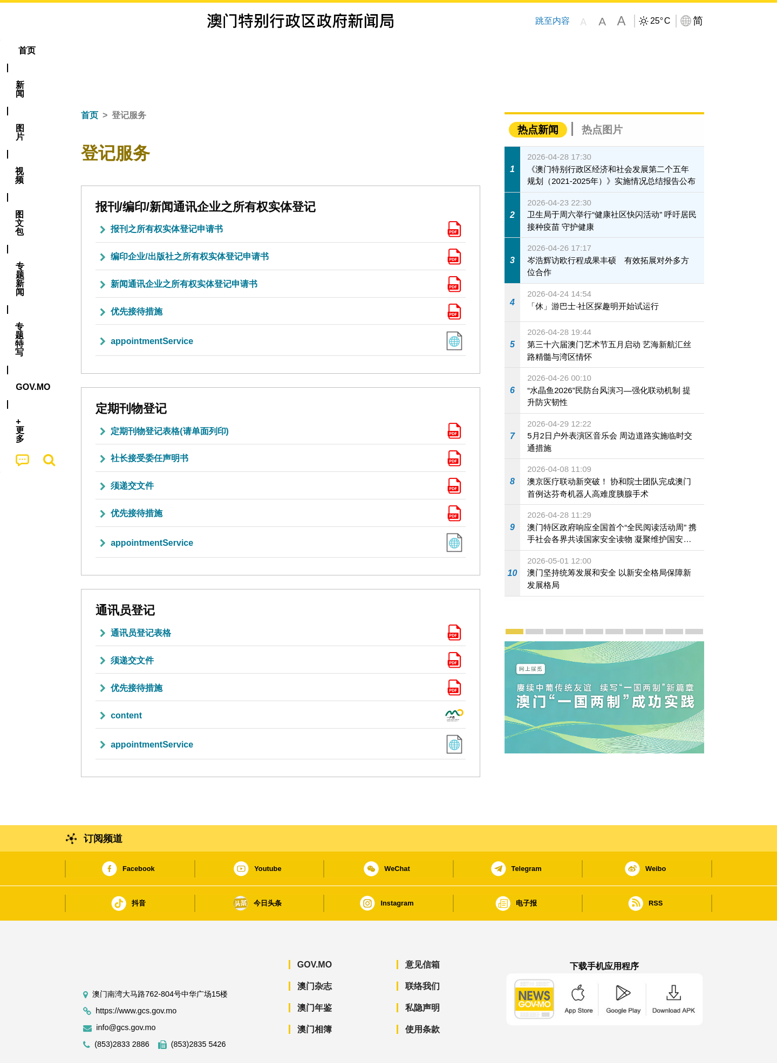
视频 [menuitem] (211, 50)
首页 (89, 82)
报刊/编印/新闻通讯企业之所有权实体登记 (206, 174)
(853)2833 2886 (121, 1011)
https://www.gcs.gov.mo (136, 978)
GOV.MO (314, 931)
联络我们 (422, 953)
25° (660, 21)
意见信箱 (422, 931)
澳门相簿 (314, 996)
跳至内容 (552, 20)
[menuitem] (131, 50)
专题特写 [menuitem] (360, 50)
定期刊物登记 (131, 375)
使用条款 (422, 996)
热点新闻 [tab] (537, 96)
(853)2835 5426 (198, 1011)
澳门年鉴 (314, 974)
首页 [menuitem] (91, 50)
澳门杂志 (314, 953)
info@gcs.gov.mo (125, 995)
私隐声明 (422, 974)
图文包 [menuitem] (254, 50)
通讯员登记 (125, 577)
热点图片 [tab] (602, 96)
